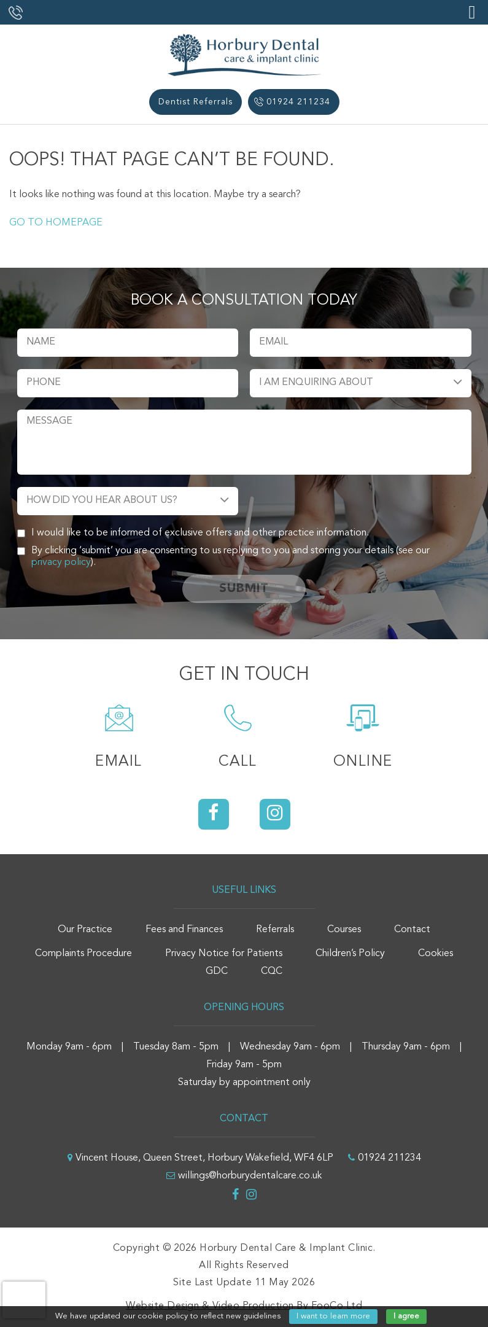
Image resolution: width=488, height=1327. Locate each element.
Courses (344, 930)
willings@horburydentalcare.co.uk (250, 1176)
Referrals (275, 930)
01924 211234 (298, 102)
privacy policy (61, 562)
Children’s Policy (350, 954)
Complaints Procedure (83, 954)
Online (363, 762)
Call (238, 762)
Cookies (435, 954)
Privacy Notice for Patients (223, 954)
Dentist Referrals (195, 102)
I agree (406, 1316)
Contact (412, 930)
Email (118, 762)
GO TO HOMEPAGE (56, 223)
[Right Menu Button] (472, 13)
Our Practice (85, 930)
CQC (271, 971)
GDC (217, 971)
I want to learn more (333, 1316)
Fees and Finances (184, 930)
